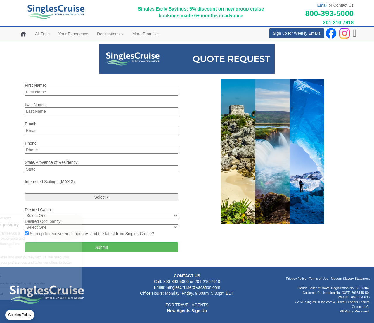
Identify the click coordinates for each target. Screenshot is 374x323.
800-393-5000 (329, 13)
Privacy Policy (296, 278)
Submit (101, 247)
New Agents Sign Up (187, 310)
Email (322, 5)
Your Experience (73, 34)
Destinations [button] (110, 34)
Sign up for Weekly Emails (297, 33)
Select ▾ (101, 197)
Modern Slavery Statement (350, 278)
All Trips (42, 34)
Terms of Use (318, 278)
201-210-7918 (338, 22)
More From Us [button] (146, 34)
